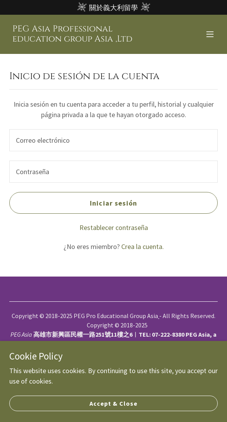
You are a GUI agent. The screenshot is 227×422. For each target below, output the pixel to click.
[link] (82, 39)
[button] (210, 34)
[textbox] (113, 140)
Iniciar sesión (113, 203)
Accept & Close (113, 403)
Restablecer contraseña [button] (113, 227)
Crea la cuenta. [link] (142, 246)
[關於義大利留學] (113, 7)
